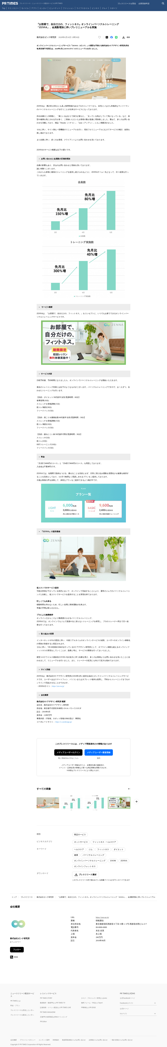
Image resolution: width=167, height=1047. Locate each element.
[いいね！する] (99, 37)
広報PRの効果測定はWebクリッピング (53, 1017)
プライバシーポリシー (27, 1040)
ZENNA (124, 861)
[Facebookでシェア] (111, 37)
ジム (91, 849)
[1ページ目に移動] (128, 788)
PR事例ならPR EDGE (88, 1007)
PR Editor (43, 1021)
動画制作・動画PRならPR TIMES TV (52, 1003)
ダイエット (118, 849)
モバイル (25, 8)
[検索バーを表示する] (163, 3)
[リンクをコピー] (128, 37)
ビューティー (54, 8)
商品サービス (80, 835)
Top (3, 8)
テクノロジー (13, 8)
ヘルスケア (79, 849)
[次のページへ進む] (136, 801)
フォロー (17, 950)
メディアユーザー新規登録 (98, 752)
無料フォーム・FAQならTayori (92, 1003)
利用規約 (56, 1040)
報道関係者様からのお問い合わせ (74, 1040)
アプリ (34, 8)
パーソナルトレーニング (93, 855)
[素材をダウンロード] (123, 37)
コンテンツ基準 (44, 1040)
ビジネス (95, 8)
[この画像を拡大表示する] (48, 802)
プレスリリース (27, 897)
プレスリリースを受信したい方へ (22, 1010)
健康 (76, 855)
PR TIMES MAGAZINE (47, 1012)
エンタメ (43, 8)
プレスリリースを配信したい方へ (22, 1015)
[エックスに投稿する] (107, 37)
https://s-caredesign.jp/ (63, 722)
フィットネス (103, 849)
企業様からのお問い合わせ (98, 1040)
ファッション (68, 8)
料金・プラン (15, 1005)
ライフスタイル (82, 8)
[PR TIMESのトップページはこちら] (32, 3)
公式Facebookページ (127, 998)
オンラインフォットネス (85, 866)
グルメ (104, 8)
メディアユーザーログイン (68, 752)
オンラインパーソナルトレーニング (89, 861)
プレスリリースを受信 (127, 3)
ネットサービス (81, 842)
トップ (14, 897)
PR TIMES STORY (46, 998)
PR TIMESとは (15, 1001)
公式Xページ (124, 1009)
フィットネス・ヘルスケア (104, 842)
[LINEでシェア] (116, 37)
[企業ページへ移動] (18, 925)
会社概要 (13, 1040)
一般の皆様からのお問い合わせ (122, 1040)
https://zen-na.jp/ (58, 686)
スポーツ (113, 8)
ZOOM (113, 861)
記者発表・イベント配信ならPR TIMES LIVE (55, 1007)
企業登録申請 (143, 3)
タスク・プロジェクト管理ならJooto (94, 998)
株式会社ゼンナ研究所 (45, 897)
